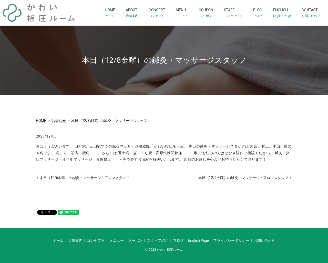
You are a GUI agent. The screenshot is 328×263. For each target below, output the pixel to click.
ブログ (178, 240)
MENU (182, 13)
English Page (198, 240)
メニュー (116, 240)
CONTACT (311, 13)
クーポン (135, 240)
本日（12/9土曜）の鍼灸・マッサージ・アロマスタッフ (243, 178)
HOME (110, 13)
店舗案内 (75, 240)
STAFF (233, 13)
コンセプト (96, 240)
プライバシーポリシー (231, 240)
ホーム (58, 240)
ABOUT (132, 13)
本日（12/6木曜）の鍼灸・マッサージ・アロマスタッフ (85, 178)
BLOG (257, 13)
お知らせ (59, 121)
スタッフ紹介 (157, 240)
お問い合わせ (264, 240)
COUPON (206, 13)
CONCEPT (157, 13)
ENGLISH (282, 13)
